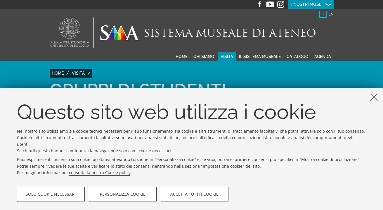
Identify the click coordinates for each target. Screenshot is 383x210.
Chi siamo (203, 56)
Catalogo (298, 56)
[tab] (323, 14)
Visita (227, 56)
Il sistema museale (260, 56)
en (331, 14)
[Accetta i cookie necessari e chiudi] (374, 97)
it (322, 14)
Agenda (322, 56)
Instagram (280, 4)
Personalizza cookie (122, 194)
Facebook (259, 4)
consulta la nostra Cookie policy (99, 172)
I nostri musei (307, 4)
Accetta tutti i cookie (194, 194)
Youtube (270, 4)
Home (182, 56)
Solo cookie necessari (51, 194)
